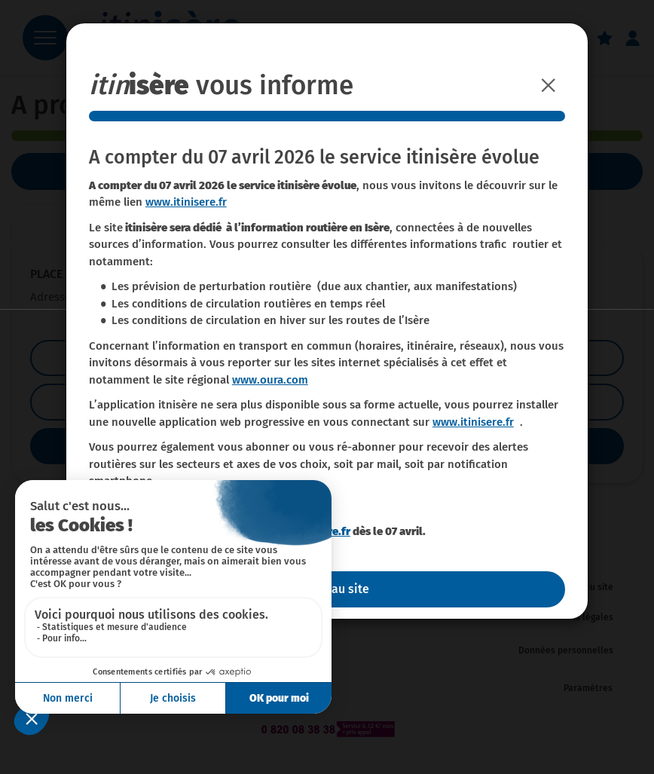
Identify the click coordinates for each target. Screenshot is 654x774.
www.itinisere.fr (186, 202)
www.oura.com (270, 380)
